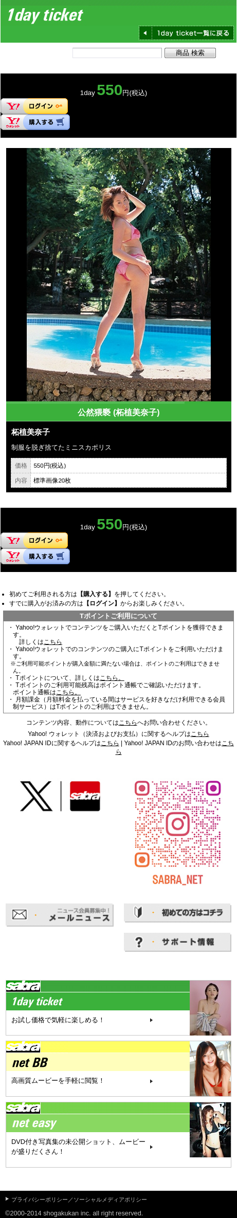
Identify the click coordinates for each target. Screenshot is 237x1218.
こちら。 (112, 677)
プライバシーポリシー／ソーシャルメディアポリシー (79, 1199)
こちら (53, 641)
